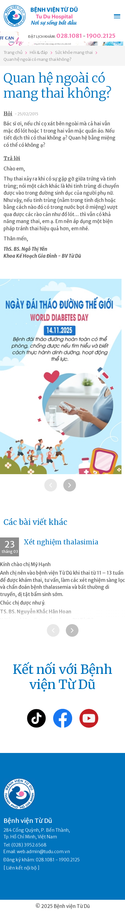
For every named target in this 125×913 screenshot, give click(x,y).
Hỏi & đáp (39, 52)
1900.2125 (101, 35)
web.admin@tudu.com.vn (43, 851)
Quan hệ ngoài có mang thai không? (37, 59)
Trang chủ (12, 52)
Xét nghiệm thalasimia (61, 542)
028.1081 (69, 35)
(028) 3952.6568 (29, 845)
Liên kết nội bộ (21, 868)
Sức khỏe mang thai (74, 52)
